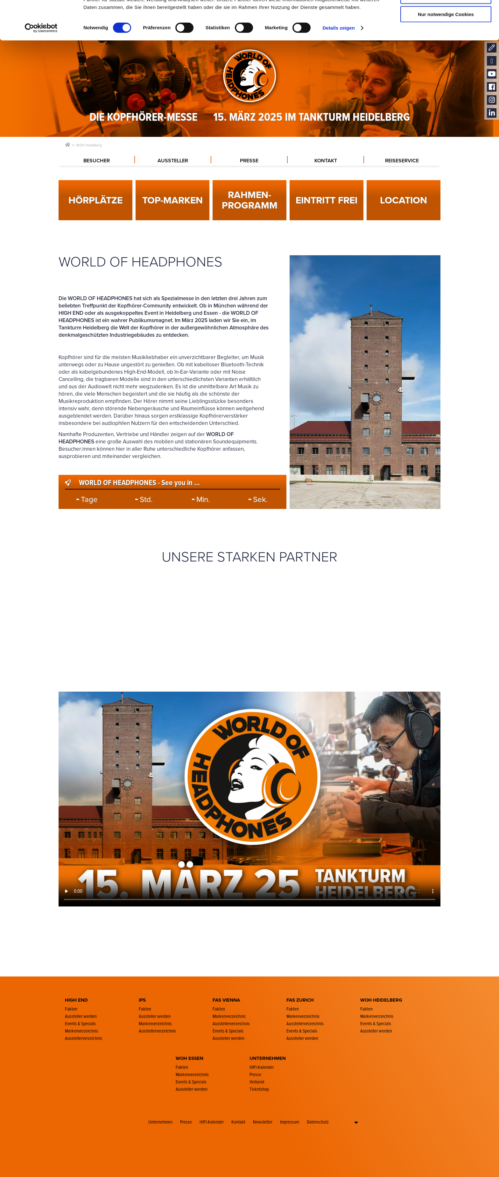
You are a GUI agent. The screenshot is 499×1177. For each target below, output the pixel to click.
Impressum (289, 1122)
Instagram (491, 100)
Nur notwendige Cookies (446, 53)
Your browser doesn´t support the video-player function (249, 799)
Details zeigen (338, 66)
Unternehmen (160, 1122)
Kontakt (238, 1122)
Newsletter (262, 1122)
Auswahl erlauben (445, 34)
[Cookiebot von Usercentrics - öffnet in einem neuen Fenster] (41, 67)
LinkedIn (491, 113)
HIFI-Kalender (212, 1122)
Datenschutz (318, 1122)
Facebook (491, 87)
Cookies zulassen (446, 15)
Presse (186, 1122)
